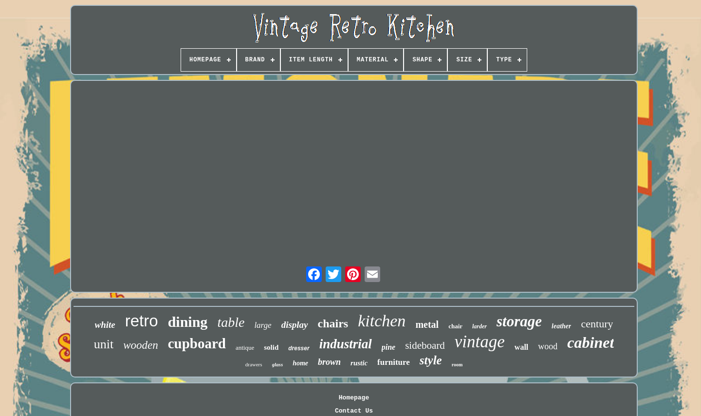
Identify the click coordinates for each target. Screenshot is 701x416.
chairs (333, 323)
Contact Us (354, 411)
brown (329, 362)
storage (519, 321)
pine (388, 347)
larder (479, 326)
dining (188, 322)
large (262, 325)
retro (141, 321)
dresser (298, 348)
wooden (140, 345)
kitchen (382, 321)
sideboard (425, 345)
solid (271, 347)
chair (455, 326)
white (105, 325)
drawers (253, 364)
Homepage (354, 397)
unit (103, 344)
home (300, 363)
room (457, 364)
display (294, 325)
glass (277, 364)
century (597, 324)
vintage (480, 341)
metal (427, 324)
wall (521, 347)
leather (561, 326)
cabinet (590, 342)
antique (245, 347)
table (230, 322)
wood (547, 346)
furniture (393, 362)
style (431, 360)
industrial (345, 344)
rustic (359, 363)
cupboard (197, 343)
